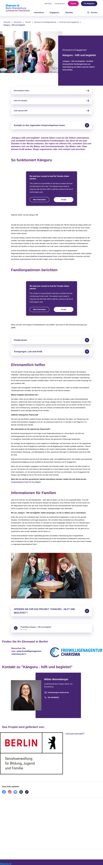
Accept (63, 199)
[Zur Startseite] (18, 7)
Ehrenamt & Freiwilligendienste (45, 22)
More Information (39, 199)
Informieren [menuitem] (39, 12)
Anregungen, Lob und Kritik (51, 351)
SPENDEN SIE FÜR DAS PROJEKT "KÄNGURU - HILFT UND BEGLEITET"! (51, 611)
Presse (73, 3)
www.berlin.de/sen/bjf (74, 734)
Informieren (18, 22)
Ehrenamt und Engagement (69, 22)
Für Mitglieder (89, 3)
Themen (28, 22)
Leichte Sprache (60, 3)
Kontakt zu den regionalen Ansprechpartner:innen (51, 125)
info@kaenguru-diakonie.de (56, 692)
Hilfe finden (48, 3)
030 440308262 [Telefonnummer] (51, 697)
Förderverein (51, 340)
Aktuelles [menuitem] (69, 12)
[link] (4, 793)
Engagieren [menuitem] (54, 12)
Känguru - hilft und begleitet (14, 25)
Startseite (7, 22)
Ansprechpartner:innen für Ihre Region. (26, 482)
